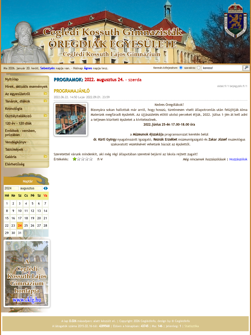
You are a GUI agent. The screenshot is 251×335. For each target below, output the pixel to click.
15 (7, 218)
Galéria (26, 156)
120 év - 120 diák (18, 123)
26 (32, 225)
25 (26, 225)
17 (20, 218)
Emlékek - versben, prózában (20, 133)
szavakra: (190, 67)
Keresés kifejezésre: (165, 67)
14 (45, 211)
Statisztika (192, 326)
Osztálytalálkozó (26, 115)
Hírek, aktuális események (26, 87)
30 (13, 233)
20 (39, 218)
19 (32, 218)
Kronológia (13, 109)
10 (20, 211)
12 (32, 211)
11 (26, 211)
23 (13, 225)
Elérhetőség (14, 164)
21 (45, 218)
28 (45, 225)
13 (39, 211)
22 (7, 225)
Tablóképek (14, 149)
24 (20, 225)
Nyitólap (12, 79)
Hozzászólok (238, 159)
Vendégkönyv (15, 142)
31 (20, 233)
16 (13, 218)
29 (7, 233)
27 (39, 225)
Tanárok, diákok (26, 100)
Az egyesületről (26, 93)
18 (26, 218)
